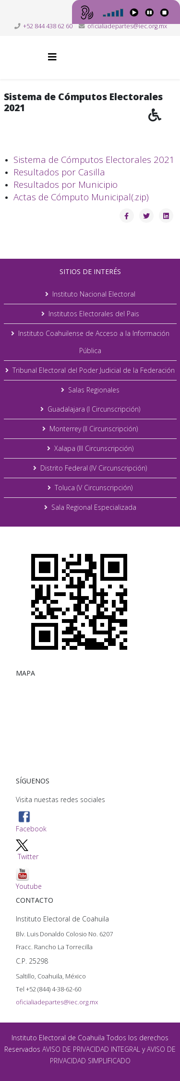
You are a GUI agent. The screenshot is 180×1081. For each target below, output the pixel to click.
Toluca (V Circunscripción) (93, 487)
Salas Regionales (94, 389)
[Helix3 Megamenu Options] (52, 57)
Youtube (29, 879)
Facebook (31, 822)
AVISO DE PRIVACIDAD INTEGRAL (91, 1049)
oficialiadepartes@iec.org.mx (127, 26)
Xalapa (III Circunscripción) (93, 448)
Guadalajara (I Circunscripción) (94, 409)
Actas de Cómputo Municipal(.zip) (81, 197)
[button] (164, 121)
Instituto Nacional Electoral (93, 294)
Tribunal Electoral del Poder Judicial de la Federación (93, 370)
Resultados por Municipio (65, 184)
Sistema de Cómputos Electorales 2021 (94, 159)
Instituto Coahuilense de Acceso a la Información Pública (93, 342)
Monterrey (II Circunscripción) (93, 428)
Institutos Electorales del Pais (93, 313)
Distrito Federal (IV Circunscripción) (93, 467)
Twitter (28, 856)
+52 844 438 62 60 (47, 26)
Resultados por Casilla (59, 172)
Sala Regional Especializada (93, 507)
